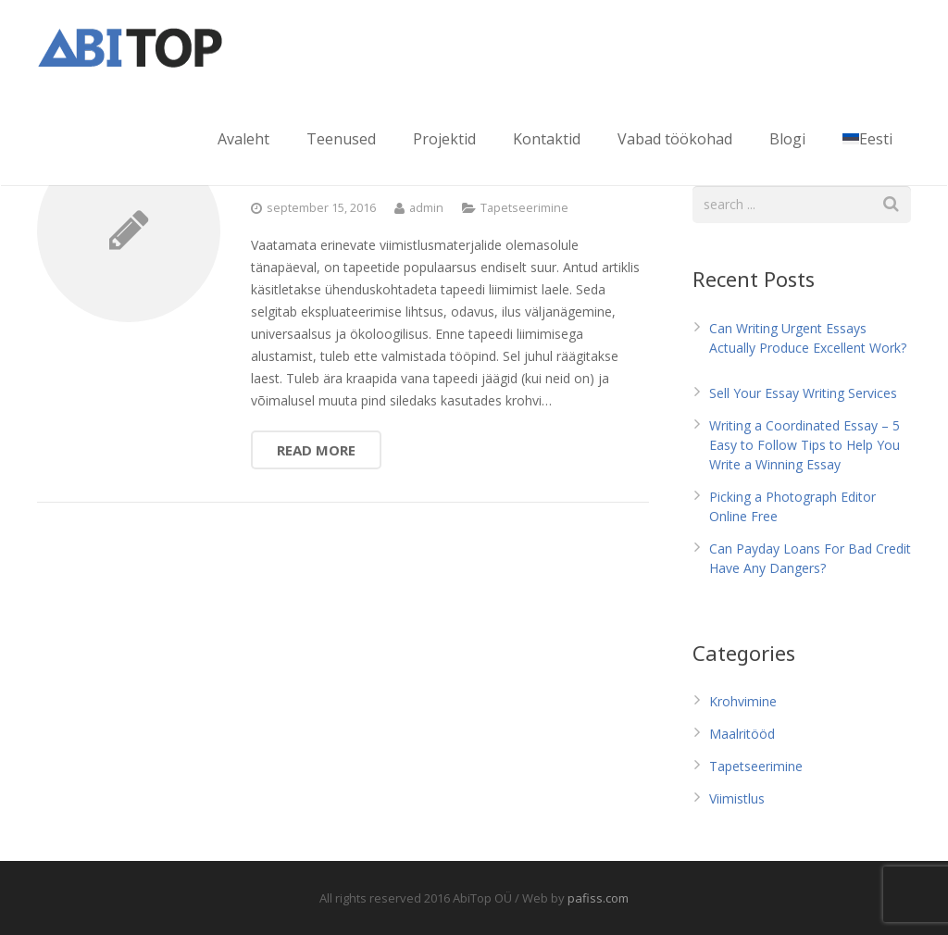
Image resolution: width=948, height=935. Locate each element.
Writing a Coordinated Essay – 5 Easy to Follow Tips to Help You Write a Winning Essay (804, 445)
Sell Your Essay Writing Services (803, 393)
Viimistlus (737, 798)
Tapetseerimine (524, 208)
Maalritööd (742, 733)
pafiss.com (598, 898)
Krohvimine (743, 701)
